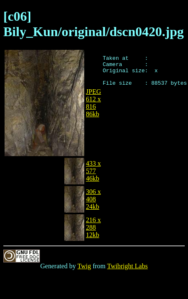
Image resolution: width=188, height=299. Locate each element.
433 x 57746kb (93, 171)
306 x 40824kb (93, 199)
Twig (84, 266)
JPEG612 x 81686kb (93, 103)
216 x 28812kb (93, 227)
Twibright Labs (127, 266)
